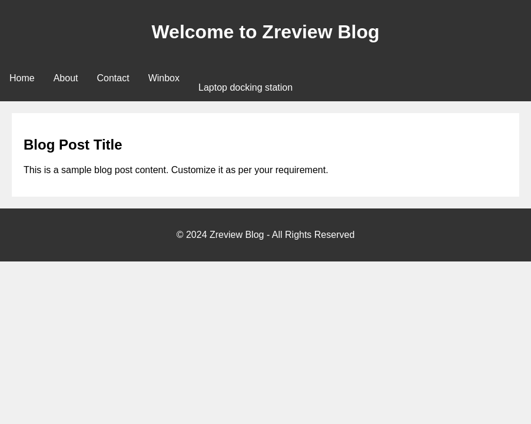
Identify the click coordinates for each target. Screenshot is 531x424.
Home (22, 78)
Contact (113, 78)
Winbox (164, 78)
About (66, 78)
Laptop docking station (245, 87)
